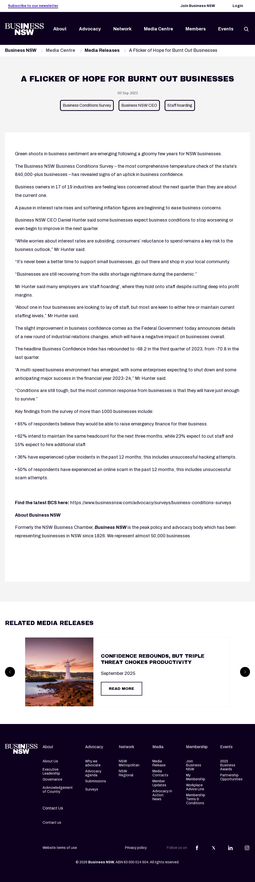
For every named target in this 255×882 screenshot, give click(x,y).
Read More (121, 689)
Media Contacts (160, 773)
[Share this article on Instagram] (247, 848)
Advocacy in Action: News (162, 795)
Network (122, 28)
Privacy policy (136, 848)
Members (196, 28)
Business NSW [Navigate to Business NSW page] (20, 50)
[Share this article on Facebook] (197, 848)
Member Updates (159, 783)
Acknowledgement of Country (58, 790)
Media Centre (158, 28)
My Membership (195, 777)
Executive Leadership (51, 771)
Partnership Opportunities (231, 777)
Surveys (91, 789)
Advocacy (90, 28)
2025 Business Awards (227, 765)
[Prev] (10, 672)
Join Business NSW (197, 6)
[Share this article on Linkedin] (230, 848)
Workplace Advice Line (195, 787)
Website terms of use (60, 848)
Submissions (95, 781)
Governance (52, 779)
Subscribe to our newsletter (33, 6)
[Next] (245, 672)
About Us (50, 761)
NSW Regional (126, 773)
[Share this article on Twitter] (214, 848)
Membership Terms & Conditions (195, 799)
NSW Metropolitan (129, 763)
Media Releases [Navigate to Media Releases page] (102, 50)
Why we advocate (93, 763)
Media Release (159, 763)
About (59, 28)
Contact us (52, 822)
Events (225, 28)
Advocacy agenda (93, 773)
